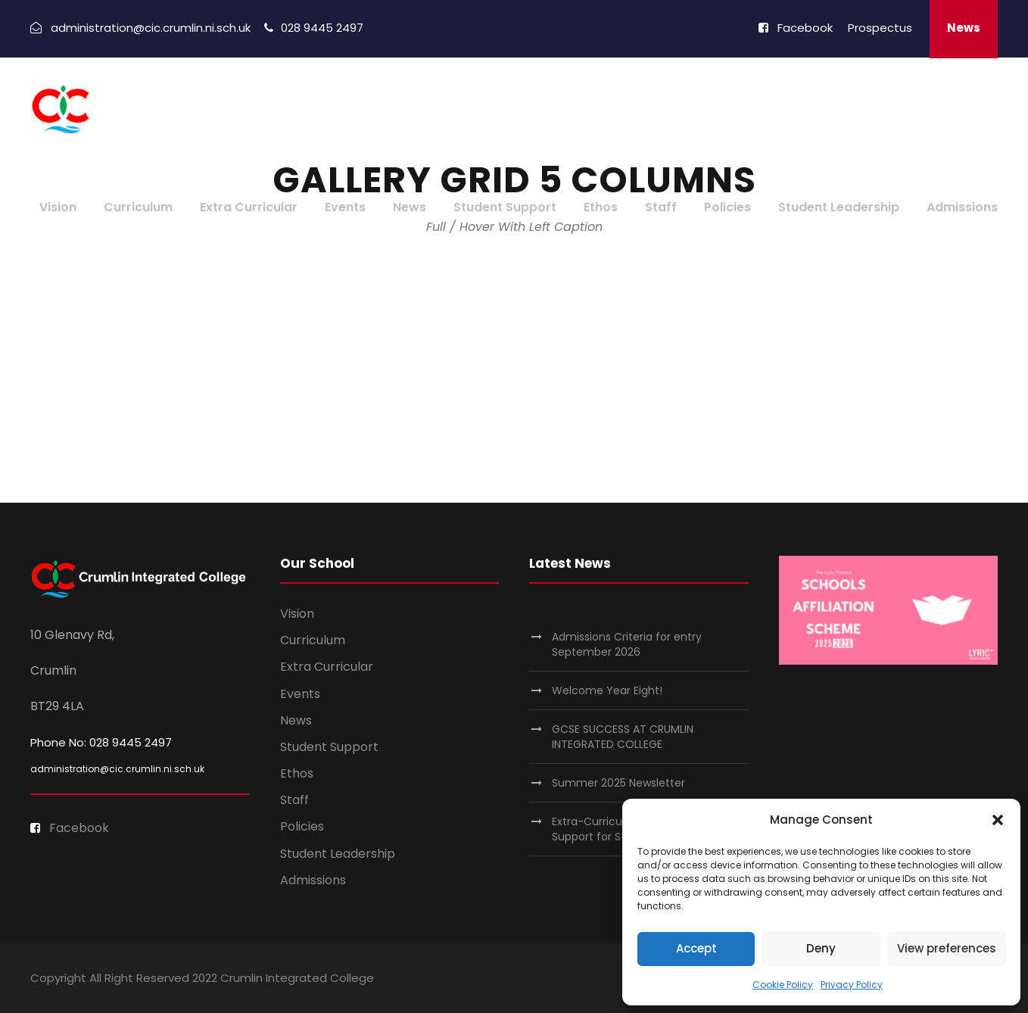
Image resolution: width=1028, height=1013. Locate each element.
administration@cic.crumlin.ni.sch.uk (117, 768)
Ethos (601, 207)
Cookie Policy (782, 984)
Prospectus (880, 28)
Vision (57, 207)
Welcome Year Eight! (607, 690)
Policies (727, 207)
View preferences (946, 948)
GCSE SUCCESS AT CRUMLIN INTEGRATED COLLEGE (622, 737)
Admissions (962, 207)
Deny (821, 948)
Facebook (796, 28)
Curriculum (138, 207)
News (963, 28)
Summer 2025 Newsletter (618, 782)
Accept (696, 948)
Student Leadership (838, 207)
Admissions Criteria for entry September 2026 (627, 644)
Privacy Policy (852, 984)
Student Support (504, 207)
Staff (661, 207)
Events (345, 207)
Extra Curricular (248, 207)
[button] (997, 820)
